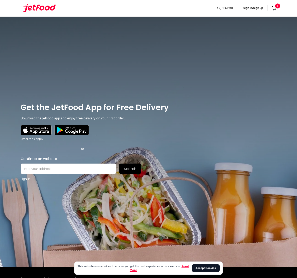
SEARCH (227, 8)
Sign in (25, 179)
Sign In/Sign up (253, 8)
